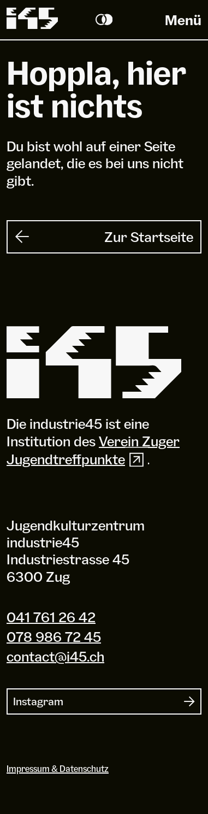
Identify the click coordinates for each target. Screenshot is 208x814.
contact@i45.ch (55, 656)
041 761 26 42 (51, 617)
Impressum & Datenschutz (58, 769)
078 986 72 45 (54, 636)
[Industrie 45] (94, 363)
